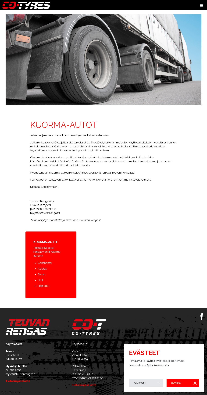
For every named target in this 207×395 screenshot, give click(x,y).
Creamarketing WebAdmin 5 (187, 392)
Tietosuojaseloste (18, 381)
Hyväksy (175, 383)
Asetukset (140, 383)
